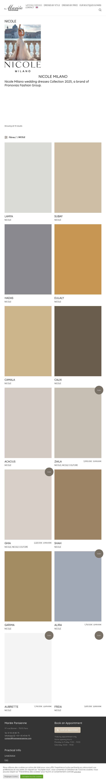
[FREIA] (77, 668)
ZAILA (58, 461)
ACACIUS (10, 461)
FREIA (58, 706)
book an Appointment (67, 730)
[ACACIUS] (28, 423)
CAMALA (10, 379)
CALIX (58, 379)
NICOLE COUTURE (70, 465)
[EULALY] (77, 259)
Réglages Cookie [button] (11, 776)
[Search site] (100, 10)
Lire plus (77, 772)
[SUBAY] (77, 177)
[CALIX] (77, 341)
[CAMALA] (28, 341)
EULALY (59, 298)
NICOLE (8, 220)
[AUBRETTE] (28, 668)
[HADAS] (28, 259)
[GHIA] (28, 504)
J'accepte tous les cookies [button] (32, 776)
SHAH (57, 543)
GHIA (8, 543)
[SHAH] (77, 504)
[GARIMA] (28, 586)
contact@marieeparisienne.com (18, 738)
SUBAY (58, 216)
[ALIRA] (77, 586)
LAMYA (9, 216)
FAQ (6, 760)
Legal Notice (10, 755)
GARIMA (9, 625)
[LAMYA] (28, 177)
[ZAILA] (77, 423)
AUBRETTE (11, 706)
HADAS (9, 298)
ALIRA (58, 625)
